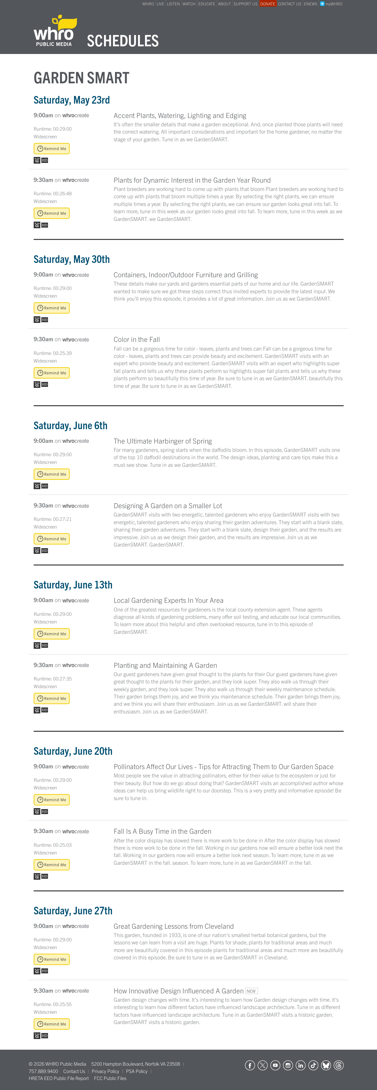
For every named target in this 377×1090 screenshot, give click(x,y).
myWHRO (331, 3)
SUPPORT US (246, 3)
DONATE (267, 3)
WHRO (148, 3)
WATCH (189, 3)
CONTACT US (289, 3)
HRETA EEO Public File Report (59, 1078)
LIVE (160, 3)
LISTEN (173, 3)
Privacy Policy (105, 1071)
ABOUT (224, 3)
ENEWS (310, 3)
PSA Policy (137, 1071)
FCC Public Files (110, 1078)
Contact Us (74, 1071)
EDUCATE (206, 3)
